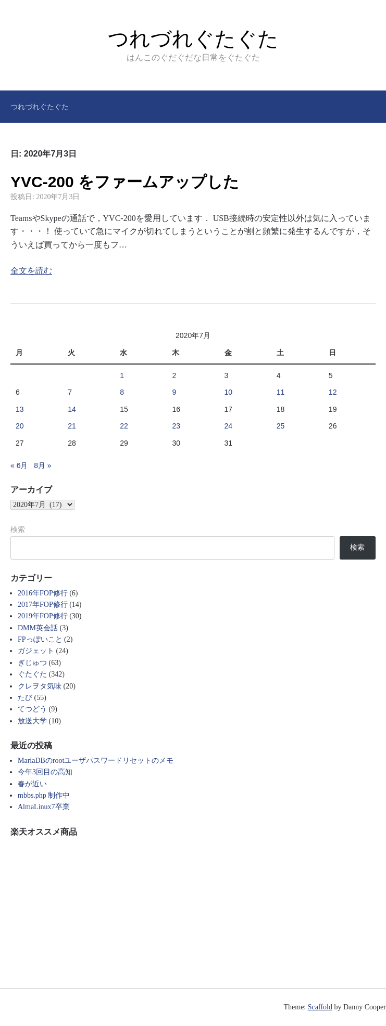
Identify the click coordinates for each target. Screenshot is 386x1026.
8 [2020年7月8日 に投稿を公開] (122, 392)
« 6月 (19, 465)
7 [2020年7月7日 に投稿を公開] (70, 392)
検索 (17, 529)
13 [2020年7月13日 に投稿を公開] (20, 409)
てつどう (32, 709)
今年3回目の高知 (45, 772)
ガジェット (36, 651)
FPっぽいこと (40, 639)
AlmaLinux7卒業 (44, 807)
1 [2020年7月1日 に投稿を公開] (122, 375)
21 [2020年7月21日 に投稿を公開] (72, 426)
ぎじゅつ (32, 663)
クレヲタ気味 (39, 686)
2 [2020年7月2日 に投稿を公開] (174, 375)
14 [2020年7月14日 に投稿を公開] (72, 409)
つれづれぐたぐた (193, 38)
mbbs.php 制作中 (44, 795)
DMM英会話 (38, 628)
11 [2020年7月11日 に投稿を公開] (281, 392)
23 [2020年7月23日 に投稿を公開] (176, 426)
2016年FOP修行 (43, 593)
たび (25, 698)
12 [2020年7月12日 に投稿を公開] (333, 392)
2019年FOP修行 (43, 616)
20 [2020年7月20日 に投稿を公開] (20, 426)
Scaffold (320, 1007)
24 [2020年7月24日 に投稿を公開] (229, 426)
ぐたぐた (32, 674)
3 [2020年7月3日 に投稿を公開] (227, 375)
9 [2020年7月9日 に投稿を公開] (174, 392)
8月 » (42, 465)
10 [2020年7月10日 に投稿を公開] (229, 392)
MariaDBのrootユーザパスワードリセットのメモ (95, 760)
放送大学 (32, 721)
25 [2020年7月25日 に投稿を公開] (281, 426)
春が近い (32, 784)
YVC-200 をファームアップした (124, 181)
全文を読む (31, 270)
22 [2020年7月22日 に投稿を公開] (124, 426)
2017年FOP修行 (43, 604)
